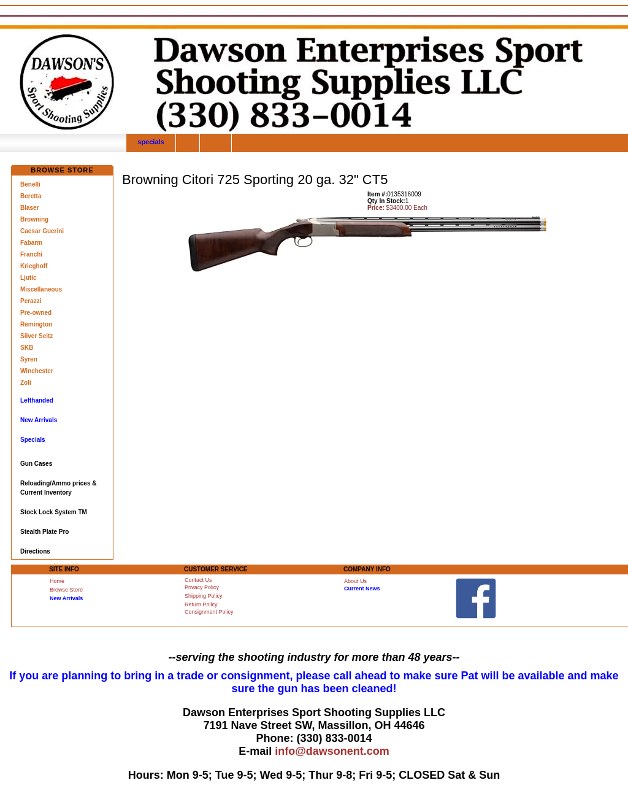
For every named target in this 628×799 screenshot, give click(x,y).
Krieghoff (33, 266)
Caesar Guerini (42, 231)
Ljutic (28, 277)
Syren (28, 359)
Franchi (31, 254)
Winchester (36, 371)
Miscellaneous (41, 289)
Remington (36, 324)
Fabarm (31, 242)
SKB (26, 347)
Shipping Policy (204, 596)
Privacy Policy (202, 587)
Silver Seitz (36, 336)
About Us (355, 581)
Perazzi (30, 301)
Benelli (30, 184)
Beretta (30, 196)
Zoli (25, 382)
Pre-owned (36, 312)
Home (57, 581)
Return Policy (201, 604)
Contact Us (198, 580)
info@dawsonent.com (332, 751)
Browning (34, 219)
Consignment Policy (209, 612)
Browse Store (66, 590)
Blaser (29, 207)
